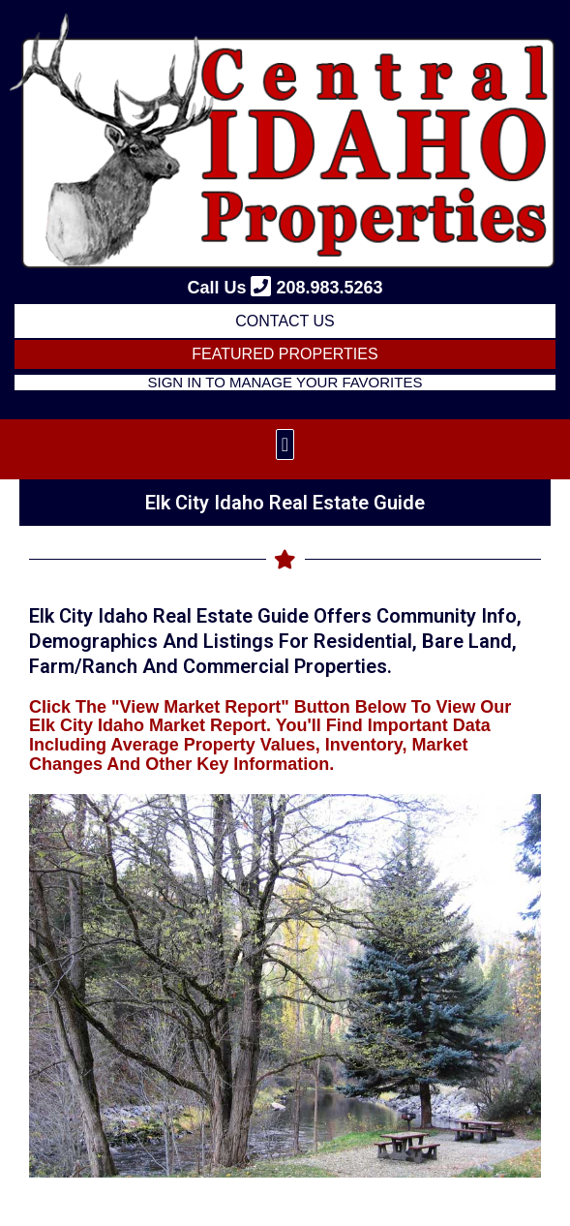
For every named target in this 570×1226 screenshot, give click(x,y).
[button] (285, 444)
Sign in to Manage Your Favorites (285, 382)
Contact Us (285, 321)
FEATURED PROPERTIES (284, 354)
